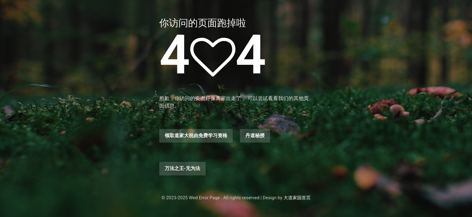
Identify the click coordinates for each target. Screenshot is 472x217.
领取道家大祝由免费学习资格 (196, 135)
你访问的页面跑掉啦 (202, 23)
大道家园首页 (297, 197)
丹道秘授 (255, 135)
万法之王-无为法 (182, 168)
